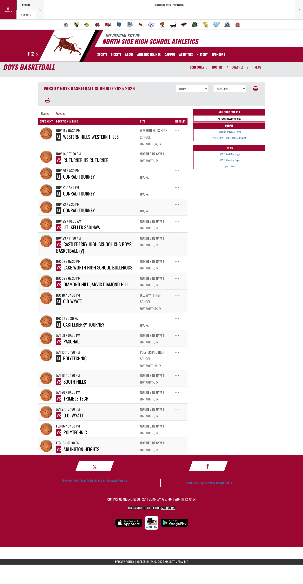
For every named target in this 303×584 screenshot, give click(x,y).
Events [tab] (26, 4)
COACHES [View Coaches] (237, 67)
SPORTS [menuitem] (102, 54)
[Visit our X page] (37, 54)
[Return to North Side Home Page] (67, 45)
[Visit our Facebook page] (28, 54)
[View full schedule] (8, 9)
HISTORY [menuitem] (202, 54)
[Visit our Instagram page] (33, 54)
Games (45, 113)
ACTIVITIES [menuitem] (186, 54)
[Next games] (299, 9)
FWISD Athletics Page (229, 160)
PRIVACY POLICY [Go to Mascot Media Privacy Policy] (124, 561)
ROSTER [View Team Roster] (217, 67)
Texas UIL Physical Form (229, 132)
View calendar (178, 4)
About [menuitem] (129, 54)
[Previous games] (40, 9)
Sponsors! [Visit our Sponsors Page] (168, 507)
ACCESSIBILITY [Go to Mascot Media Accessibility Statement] (145, 561)
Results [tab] (26, 14)
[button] (255, 88)
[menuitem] (66, 25)
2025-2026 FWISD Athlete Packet (229, 138)
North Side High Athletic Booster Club (209, 482)
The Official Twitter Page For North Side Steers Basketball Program (95, 480)
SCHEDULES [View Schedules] (197, 67)
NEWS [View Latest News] (257, 67)
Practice (60, 113)
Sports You (229, 166)
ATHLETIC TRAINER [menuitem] (149, 54)
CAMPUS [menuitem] (170, 54)
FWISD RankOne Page (229, 154)
